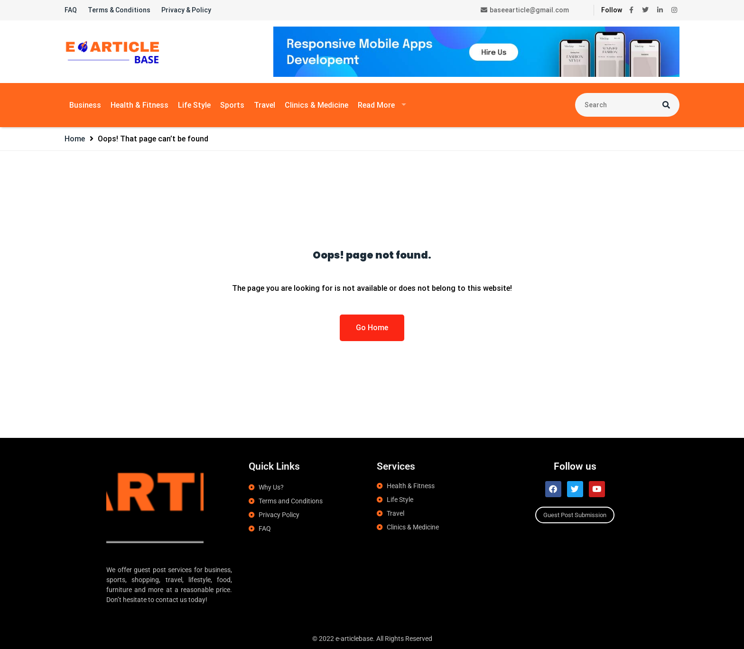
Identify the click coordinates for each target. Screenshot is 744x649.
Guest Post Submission (574, 515)
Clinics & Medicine (316, 105)
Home (75, 138)
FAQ (71, 10)
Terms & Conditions (119, 10)
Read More (376, 105)
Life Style (194, 105)
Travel (264, 105)
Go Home (372, 327)
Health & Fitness (139, 105)
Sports (232, 105)
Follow (611, 10)
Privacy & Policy (186, 10)
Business (85, 105)
